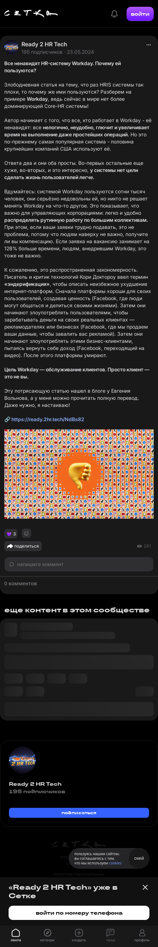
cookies (115, 862)
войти (140, 13)
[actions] (149, 45)
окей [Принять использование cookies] (139, 858)
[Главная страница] (31, 14)
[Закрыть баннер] (145, 887)
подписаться (79, 813)
